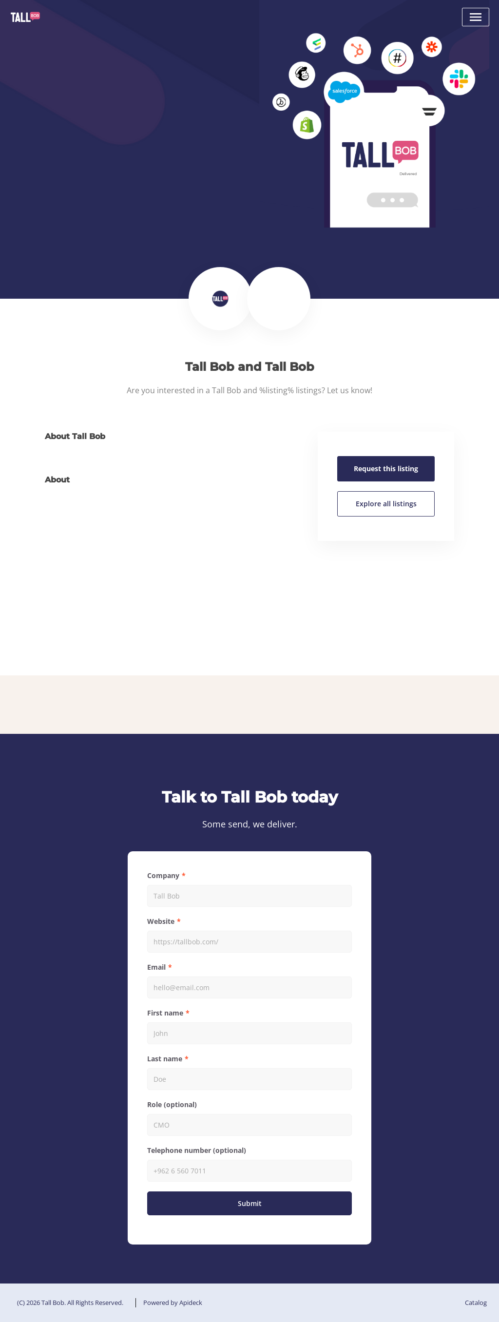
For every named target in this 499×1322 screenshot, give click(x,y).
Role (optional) (172, 1104)
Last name (164, 1058)
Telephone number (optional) (196, 1150)
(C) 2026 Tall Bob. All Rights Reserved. (70, 1302)
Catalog (476, 1302)
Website (160, 921)
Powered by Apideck (172, 1302)
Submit (250, 1203)
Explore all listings (386, 503)
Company (163, 875)
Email (156, 967)
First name (165, 1012)
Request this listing (386, 468)
